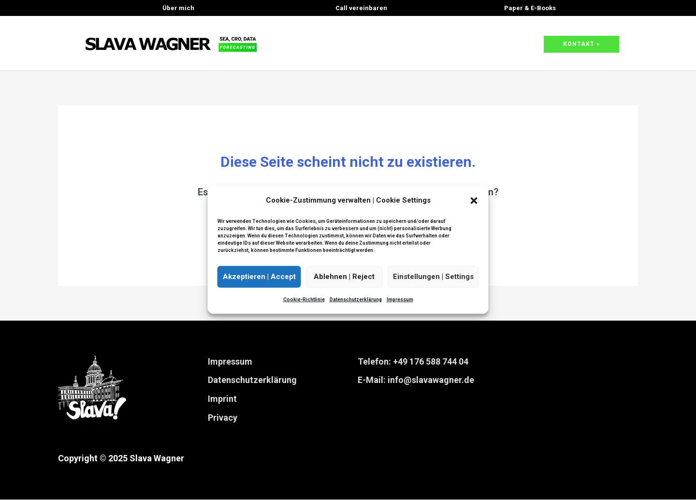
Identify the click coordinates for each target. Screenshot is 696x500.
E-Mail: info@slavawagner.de (416, 381)
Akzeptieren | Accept (259, 276)
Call (361, 8)
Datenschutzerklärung (356, 299)
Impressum (400, 299)
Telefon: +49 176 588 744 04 (413, 362)
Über (178, 8)
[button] (474, 201)
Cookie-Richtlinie (304, 299)
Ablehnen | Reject (344, 276)
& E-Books (530, 8)
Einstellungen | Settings (433, 276)
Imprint (222, 400)
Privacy (222, 418)
